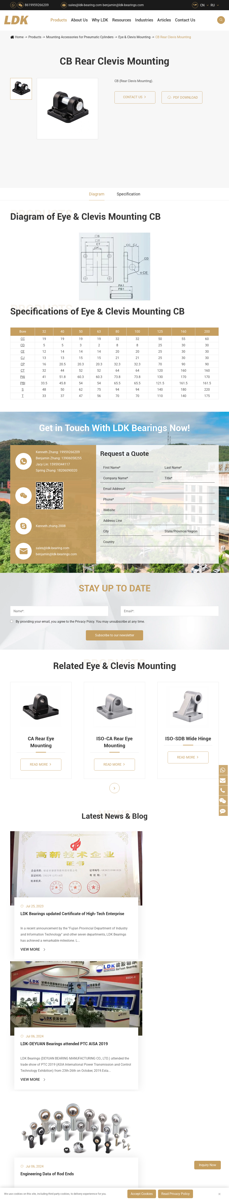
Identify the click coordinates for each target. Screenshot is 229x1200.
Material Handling (106, 977)
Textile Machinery (124, 1026)
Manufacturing (146, 1014)
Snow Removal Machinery (124, 977)
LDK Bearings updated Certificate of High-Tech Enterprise (42, 883)
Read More (40, 764)
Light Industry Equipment (124, 1005)
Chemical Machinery (106, 991)
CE (23, 352)
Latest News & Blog (114, 817)
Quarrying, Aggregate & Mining (106, 970)
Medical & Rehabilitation (106, 1005)
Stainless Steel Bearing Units (33, 977)
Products (59, 20)
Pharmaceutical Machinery (88, 998)
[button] (114, 788)
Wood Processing (124, 998)
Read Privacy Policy (175, 1194)
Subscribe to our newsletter (114, 635)
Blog (170, 1113)
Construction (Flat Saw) (106, 984)
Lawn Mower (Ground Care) (88, 1005)
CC (23, 339)
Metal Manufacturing (124, 1012)
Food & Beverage (124, 970)
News (140, 984)
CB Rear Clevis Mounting (173, 37)
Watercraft (121, 1047)
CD (22, 345)
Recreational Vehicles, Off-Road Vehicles (88, 1040)
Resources (121, 20)
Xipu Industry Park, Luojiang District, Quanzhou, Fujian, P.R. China (192, 1087)
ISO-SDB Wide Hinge (188, 739)
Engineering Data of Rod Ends (186, 880)
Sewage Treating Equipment (88, 991)
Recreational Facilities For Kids (124, 991)
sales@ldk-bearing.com (85, 5)
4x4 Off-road (123, 1019)
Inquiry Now (207, 1165)
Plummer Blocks (25, 1005)
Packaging (85, 984)
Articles (164, 20)
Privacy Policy (209, 1113)
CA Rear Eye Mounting (41, 742)
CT (23, 370)
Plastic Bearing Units (28, 984)
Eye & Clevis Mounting (134, 37)
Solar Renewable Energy (88, 1026)
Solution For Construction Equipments (124, 1033)
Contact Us (185, 20)
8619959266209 (37, 5)
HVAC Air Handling (88, 970)
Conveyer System (88, 1019)
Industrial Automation (106, 1026)
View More (33, 918)
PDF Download (182, 97)
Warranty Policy (147, 1034)
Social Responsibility (150, 977)
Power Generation (106, 1040)
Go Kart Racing (106, 1019)
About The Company (150, 970)
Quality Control (146, 1007)
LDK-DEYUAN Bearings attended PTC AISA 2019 (113, 883)
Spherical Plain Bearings (30, 1026)
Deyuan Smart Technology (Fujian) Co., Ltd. (59, 1113)
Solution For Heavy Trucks (88, 1033)
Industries (144, 20)
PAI (22, 377)
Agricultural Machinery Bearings (88, 977)
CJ (23, 358)
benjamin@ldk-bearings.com (123, 5)
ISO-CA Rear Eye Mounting (114, 742)
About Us (79, 20)
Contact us (134, 97)
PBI (22, 383)
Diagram (96, 194)
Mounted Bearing (25, 970)
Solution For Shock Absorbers (106, 1033)
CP (23, 364)
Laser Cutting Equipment (88, 1047)
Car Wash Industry (124, 984)
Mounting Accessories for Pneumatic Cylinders (79, 37)
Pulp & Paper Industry (106, 1012)
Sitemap (186, 1113)
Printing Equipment (106, 998)
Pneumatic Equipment (124, 1040)
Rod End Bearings (26, 1019)
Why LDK (100, 20)
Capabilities (144, 1021)
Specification (128, 194)
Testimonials (144, 1027)
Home (19, 37)
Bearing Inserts (24, 1012)
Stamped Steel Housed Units (32, 991)
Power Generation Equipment (88, 1012)
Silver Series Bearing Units (31, 998)
